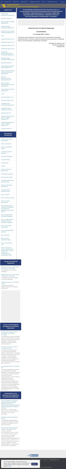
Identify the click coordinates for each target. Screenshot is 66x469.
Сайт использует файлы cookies (43, 467)
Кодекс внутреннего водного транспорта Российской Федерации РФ (8, 72)
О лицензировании (5, 159)
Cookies (9, 466)
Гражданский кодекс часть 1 (8, 39)
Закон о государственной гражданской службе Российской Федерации (7, 221)
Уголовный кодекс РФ (6, 128)
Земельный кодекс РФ (6, 62)
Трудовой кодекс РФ (6, 113)
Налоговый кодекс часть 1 (7, 97)
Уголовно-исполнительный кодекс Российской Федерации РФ (7, 118)
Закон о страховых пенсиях (7, 197)
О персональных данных (7, 174)
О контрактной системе (6, 177)
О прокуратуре (4, 162)
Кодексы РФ (7, 1)
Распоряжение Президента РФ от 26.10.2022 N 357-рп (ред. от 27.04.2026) (9, 333)
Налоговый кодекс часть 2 (7, 100)
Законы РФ (15, 1)
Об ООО (3, 166)
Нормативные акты (52, 1)
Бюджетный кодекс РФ (6, 18)
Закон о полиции (5, 194)
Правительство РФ (35, 1)
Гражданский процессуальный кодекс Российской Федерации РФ (7, 53)
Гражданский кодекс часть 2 (8, 42)
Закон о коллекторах (6, 143)
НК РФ (2, 93)
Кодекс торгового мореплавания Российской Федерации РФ (7, 84)
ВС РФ (43, 1)
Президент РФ (24, 1)
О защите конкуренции (6, 156)
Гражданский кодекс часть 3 (8, 45)
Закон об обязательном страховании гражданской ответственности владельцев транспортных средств (7, 208)
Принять (34, 464)
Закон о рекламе (5, 235)
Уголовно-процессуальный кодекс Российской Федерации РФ (7, 124)
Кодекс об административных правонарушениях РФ (6, 78)
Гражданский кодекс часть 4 (8, 48)
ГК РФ (2, 35)
